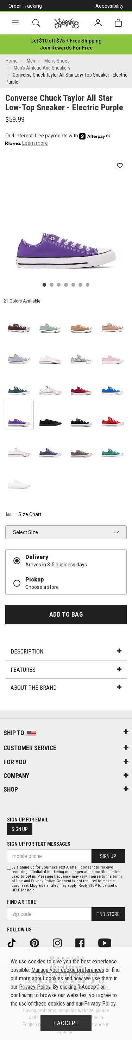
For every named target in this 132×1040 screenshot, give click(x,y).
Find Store (108, 914)
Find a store (21, 902)
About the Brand (66, 687)
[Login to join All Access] (66, 40)
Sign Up (20, 829)
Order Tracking (25, 6)
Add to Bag (66, 614)
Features (66, 670)
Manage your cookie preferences (67, 970)
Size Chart (23, 514)
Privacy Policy (43, 881)
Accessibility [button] (109, 6)
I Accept (66, 1023)
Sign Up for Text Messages (38, 844)
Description (66, 651)
